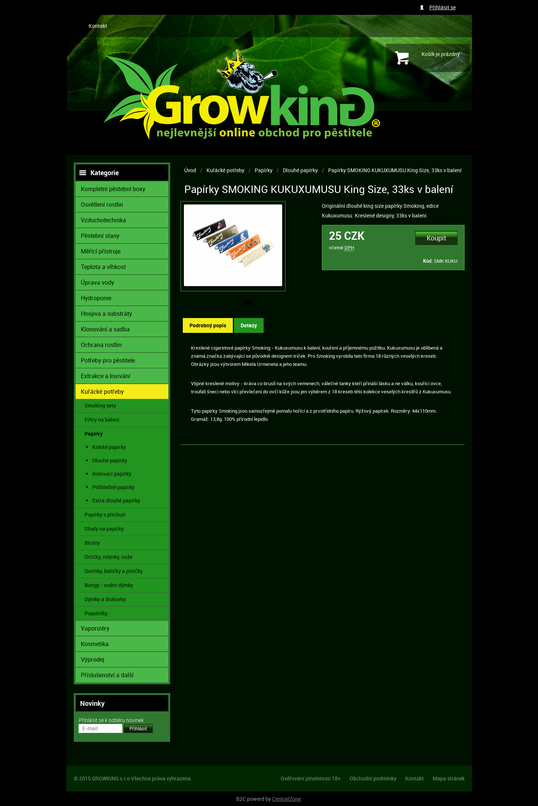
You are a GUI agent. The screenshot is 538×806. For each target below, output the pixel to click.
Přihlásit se (442, 7)
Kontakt (98, 25)
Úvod (190, 170)
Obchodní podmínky (373, 778)
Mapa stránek (449, 778)
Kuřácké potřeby (225, 170)
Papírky (264, 170)
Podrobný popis (207, 325)
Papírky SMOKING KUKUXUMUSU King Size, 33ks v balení (395, 170)
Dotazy (249, 325)
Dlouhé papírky (300, 170)
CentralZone (286, 798)
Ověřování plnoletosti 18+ (311, 778)
